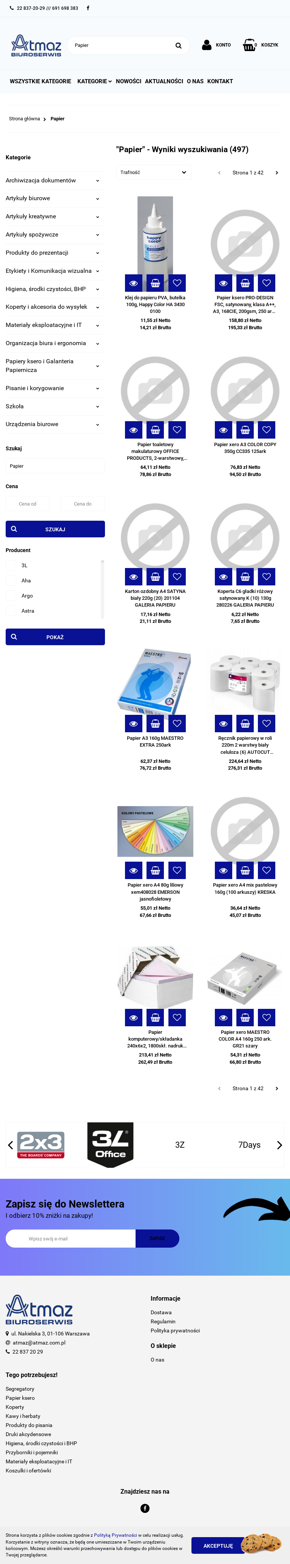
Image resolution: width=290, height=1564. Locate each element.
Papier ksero (20, 1398)
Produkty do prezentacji (52, 252)
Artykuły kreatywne (52, 216)
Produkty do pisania (29, 1425)
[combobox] (154, 172)
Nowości (128, 81)
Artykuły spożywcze (52, 234)
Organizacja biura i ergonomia (52, 343)
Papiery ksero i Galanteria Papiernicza (52, 365)
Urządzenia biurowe (52, 424)
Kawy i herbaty (23, 1416)
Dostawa (161, 1312)
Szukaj (55, 529)
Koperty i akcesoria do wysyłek (52, 306)
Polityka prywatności (175, 1330)
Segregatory (20, 1389)
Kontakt (220, 81)
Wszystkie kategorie (40, 81)
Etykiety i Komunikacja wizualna (52, 270)
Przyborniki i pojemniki (32, 1452)
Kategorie (94, 81)
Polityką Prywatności (115, 1535)
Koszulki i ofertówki (28, 1471)
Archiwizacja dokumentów (52, 180)
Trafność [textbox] (130, 172)
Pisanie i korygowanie (52, 388)
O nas (195, 81)
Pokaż (55, 637)
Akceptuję (218, 1546)
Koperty (15, 1407)
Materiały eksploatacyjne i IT (52, 324)
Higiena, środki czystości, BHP (52, 289)
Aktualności (164, 81)
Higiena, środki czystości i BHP (41, 1443)
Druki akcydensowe (28, 1434)
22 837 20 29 (27, 1352)
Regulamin (163, 1321)
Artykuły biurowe (52, 198)
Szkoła (52, 406)
